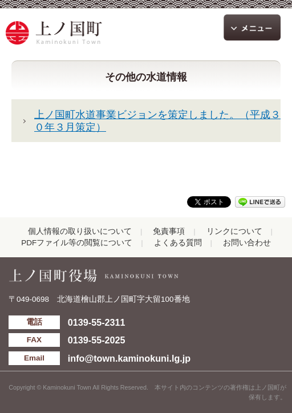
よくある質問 (178, 242)
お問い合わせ (247, 242)
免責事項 (169, 231)
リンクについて (234, 231)
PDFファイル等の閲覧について (76, 242)
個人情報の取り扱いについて (80, 231)
